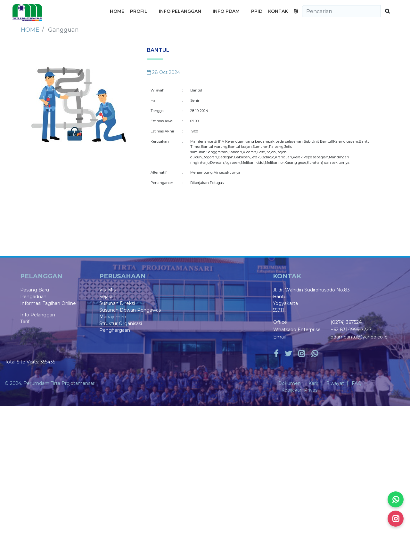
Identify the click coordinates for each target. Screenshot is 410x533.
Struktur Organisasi (120, 323)
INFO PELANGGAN (180, 11)
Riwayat (335, 383)
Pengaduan (33, 296)
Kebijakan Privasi (299, 390)
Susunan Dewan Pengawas (130, 310)
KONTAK (278, 11)
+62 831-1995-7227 (351, 329)
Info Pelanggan (37, 315)
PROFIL (138, 11)
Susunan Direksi (117, 303)
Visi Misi (108, 290)
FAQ (357, 383)
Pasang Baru (34, 290)
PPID (256, 11)
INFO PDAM (226, 11)
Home (30, 29)
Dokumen (289, 383)
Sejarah (107, 296)
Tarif (24, 321)
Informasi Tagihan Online (48, 303)
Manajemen (112, 317)
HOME (117, 11)
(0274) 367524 (346, 322)
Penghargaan (114, 330)
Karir (313, 383)
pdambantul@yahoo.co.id (359, 337)
